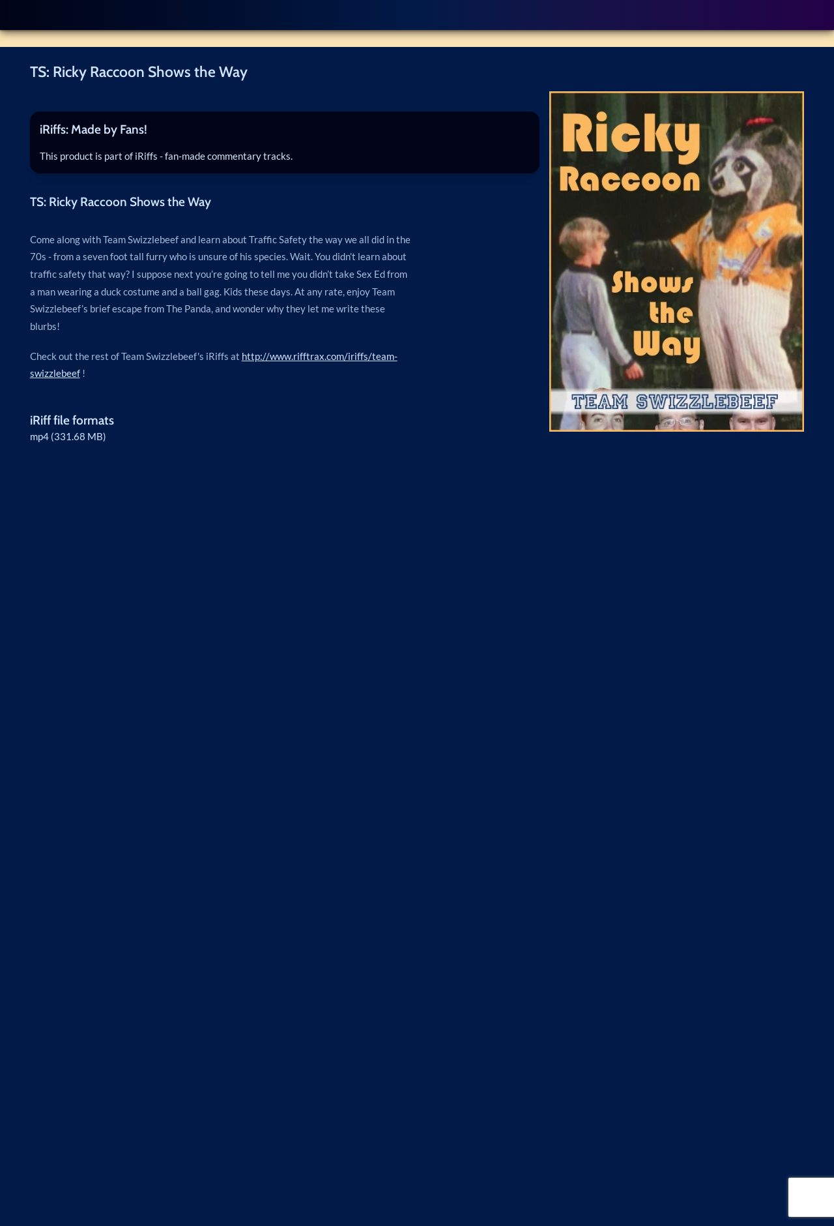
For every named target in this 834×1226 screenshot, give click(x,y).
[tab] (284, 130)
